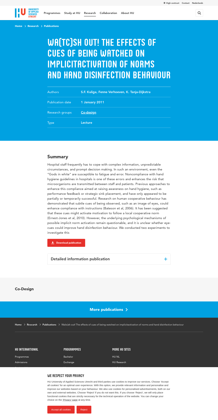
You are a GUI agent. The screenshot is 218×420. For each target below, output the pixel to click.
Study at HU (72, 13)
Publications (51, 26)
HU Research (119, 362)
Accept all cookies (61, 409)
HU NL (116, 356)
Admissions (21, 362)
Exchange (69, 362)
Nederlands (197, 3)
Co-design (88, 112)
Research (90, 13)
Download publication (66, 242)
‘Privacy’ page (70, 399)
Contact (185, 3)
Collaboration (108, 13)
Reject (83, 409)
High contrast (171, 3)
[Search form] (199, 13)
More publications (109, 309)
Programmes (52, 13)
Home (18, 26)
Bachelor (68, 356)
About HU (127, 13)
